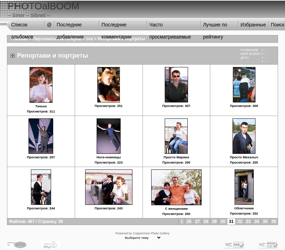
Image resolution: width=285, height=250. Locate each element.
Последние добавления (70, 26)
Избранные (253, 24)
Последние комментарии (116, 26)
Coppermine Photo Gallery (151, 233)
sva (89, 38)
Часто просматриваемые (170, 26)
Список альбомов (22, 26)
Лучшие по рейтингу (215, 26)
